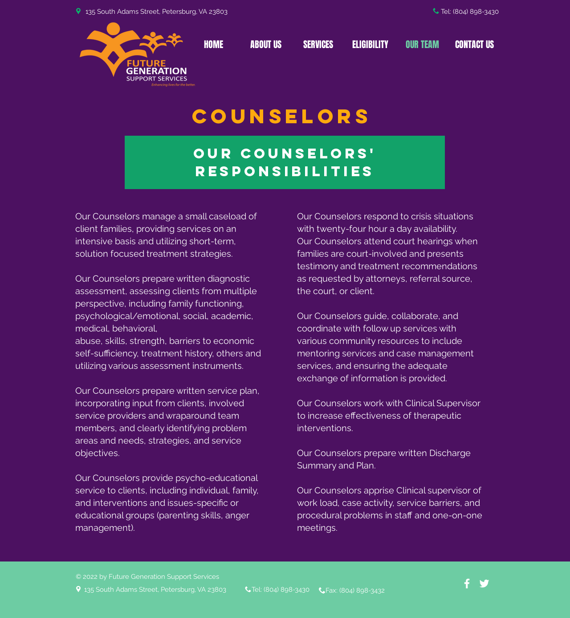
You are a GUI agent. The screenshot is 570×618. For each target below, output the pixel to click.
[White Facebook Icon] (466, 583)
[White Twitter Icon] (484, 583)
